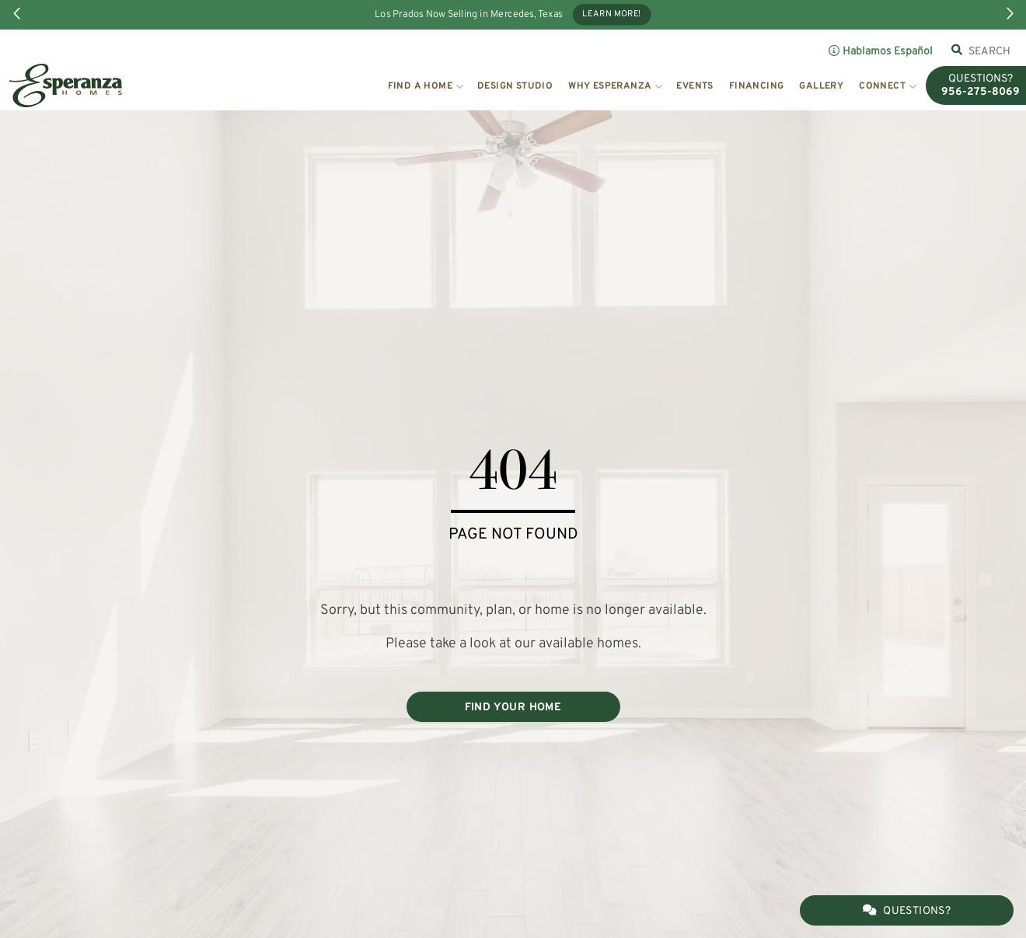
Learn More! (611, 14)
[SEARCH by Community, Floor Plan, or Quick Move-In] (989, 51)
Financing (756, 86)
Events (694, 86)
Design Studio (515, 86)
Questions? (907, 911)
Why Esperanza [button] (609, 86)
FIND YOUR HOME (513, 707)
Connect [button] (882, 86)
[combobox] (989, 51)
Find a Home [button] (420, 86)
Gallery (821, 86)
